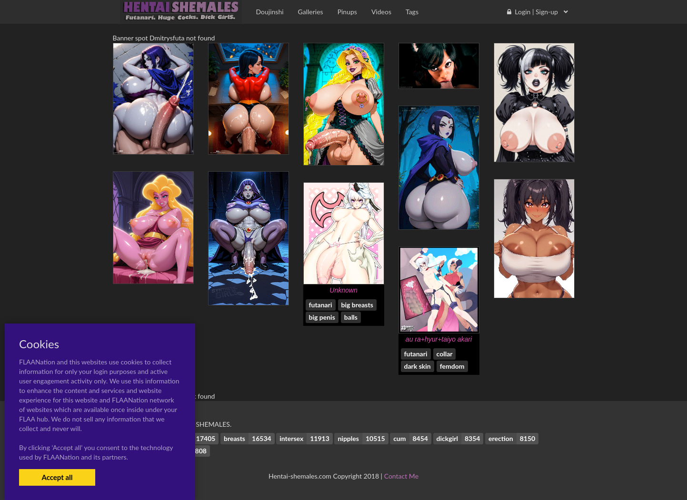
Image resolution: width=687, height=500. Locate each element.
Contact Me (401, 476)
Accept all (56, 477)
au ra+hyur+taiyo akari (439, 339)
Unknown (343, 290)
